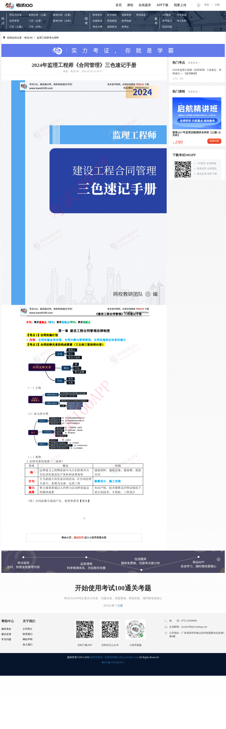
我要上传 (180, 5)
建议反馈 (6, 634)
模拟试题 (167, 26)
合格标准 (97, 21)
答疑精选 (112, 21)
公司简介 (27, 629)
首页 (119, 5)
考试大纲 (97, 26)
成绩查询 (112, 26)
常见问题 (6, 639)
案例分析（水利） (62, 21)
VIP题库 (166, 15)
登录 (208, 4)
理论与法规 (15, 15)
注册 (216, 4)
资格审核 (126, 15)
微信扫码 (79, 537)
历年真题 (182, 15)
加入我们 (27, 644)
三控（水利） (36, 26)
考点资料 (182, 21)
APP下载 (162, 5)
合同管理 (14, 21)
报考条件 (97, 15)
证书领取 (112, 15)
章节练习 (167, 21)
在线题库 (145, 5)
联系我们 (27, 634)
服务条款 (6, 629)
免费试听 (214, 141)
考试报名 (141, 15)
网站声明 (27, 639)
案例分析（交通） (62, 15)
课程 (130, 5)
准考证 (125, 26)
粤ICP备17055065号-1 (113, 662)
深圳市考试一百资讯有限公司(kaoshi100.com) (114, 657)
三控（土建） (16, 26)
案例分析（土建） (38, 15)
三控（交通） (36, 21)
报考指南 (126, 21)
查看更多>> (194, 63)
